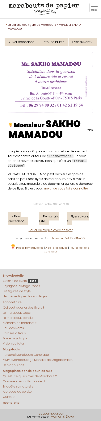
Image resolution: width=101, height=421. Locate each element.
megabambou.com (50, 413)
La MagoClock (13, 365)
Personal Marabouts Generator (26, 355)
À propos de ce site (17, 391)
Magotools (11, 349)
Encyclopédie (13, 275)
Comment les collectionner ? (24, 381)
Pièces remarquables (27, 248)
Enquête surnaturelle (18, 386)
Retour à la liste (53, 42)
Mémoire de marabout (19, 323)
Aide (48, 248)
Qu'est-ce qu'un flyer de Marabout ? (30, 376)
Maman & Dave (62, 416)
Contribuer (50, 251)
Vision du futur (13, 343)
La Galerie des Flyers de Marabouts (32, 25)
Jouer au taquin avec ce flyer (51, 230)
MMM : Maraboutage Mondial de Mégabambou (38, 360)
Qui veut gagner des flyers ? (23, 307)
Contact (9, 397)
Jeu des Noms (13, 328)
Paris (89, 130)
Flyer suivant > (82, 42)
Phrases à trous (14, 333)
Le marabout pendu (18, 318)
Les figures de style (17, 291)
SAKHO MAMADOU (44, 129)
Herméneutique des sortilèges (25, 296)
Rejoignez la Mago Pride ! (21, 286)
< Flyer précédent (21, 42)
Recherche (11, 402)
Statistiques (60, 248)
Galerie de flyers (20, 281)
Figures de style (79, 248)
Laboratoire (12, 302)
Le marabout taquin (17, 312)
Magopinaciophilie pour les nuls (27, 371)
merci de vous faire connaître (66, 188)
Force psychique (15, 338)
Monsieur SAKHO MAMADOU (69, 238)
